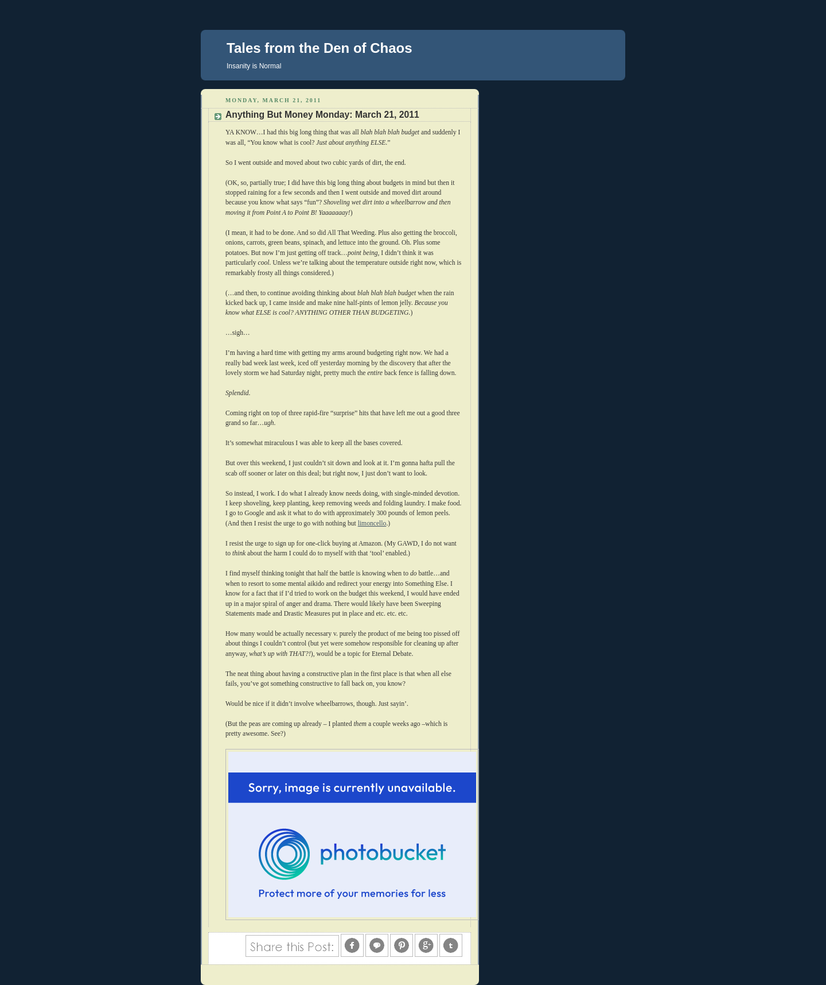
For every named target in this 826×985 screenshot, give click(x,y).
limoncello (372, 523)
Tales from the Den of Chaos (319, 48)
